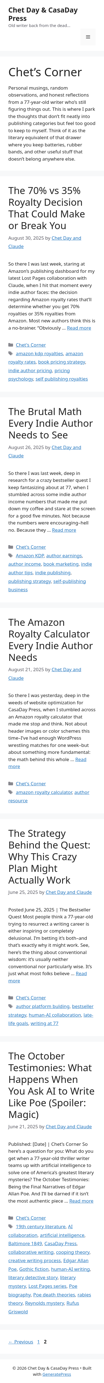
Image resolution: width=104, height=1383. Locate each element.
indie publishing (53, 572)
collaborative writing (31, 1252)
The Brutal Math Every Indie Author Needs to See (50, 423)
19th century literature (40, 1226)
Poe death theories (54, 1294)
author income (24, 564)
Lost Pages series (47, 1286)
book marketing (60, 564)
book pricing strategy (61, 362)
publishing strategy (29, 581)
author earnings (64, 555)
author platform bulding (43, 1006)
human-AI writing (70, 1269)
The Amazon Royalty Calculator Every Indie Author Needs (50, 640)
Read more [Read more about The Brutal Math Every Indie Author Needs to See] (64, 530)
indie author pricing (30, 370)
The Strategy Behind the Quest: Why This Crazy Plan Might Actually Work (49, 856)
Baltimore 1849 (25, 1243)
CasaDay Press (60, 1243)
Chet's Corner (31, 345)
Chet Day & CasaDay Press (43, 14)
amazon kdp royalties (39, 353)
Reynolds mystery (44, 1303)
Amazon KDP (30, 555)
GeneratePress (56, 1374)
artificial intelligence (62, 1235)
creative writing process (34, 1260)
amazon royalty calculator (44, 792)
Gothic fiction (34, 1269)
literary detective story (33, 1277)
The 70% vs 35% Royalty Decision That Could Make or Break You (46, 208)
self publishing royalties (61, 379)
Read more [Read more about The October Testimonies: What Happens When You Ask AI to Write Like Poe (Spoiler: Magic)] (81, 1201)
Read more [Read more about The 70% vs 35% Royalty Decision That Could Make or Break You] (79, 328)
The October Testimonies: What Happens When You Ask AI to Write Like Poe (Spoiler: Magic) (51, 1085)
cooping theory (72, 1252)
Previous (20, 1341)
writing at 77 (44, 1023)
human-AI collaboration (55, 1015)
